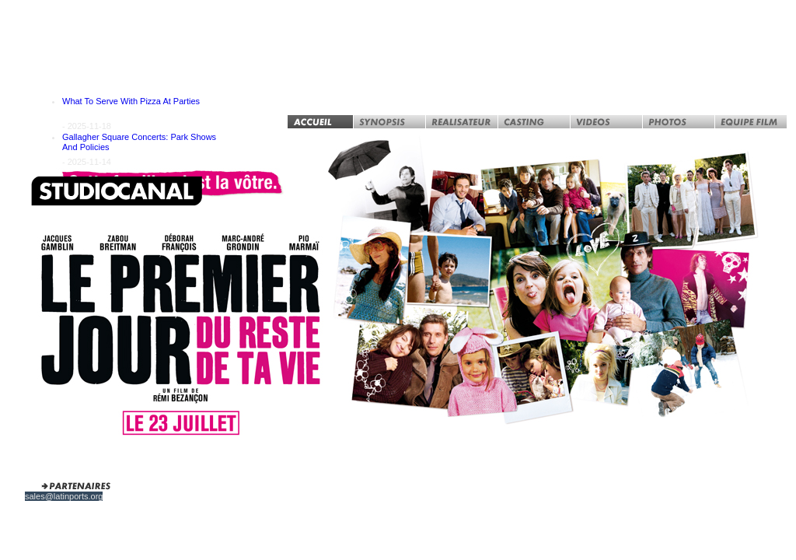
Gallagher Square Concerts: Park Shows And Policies (139, 142)
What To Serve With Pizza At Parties (131, 101)
